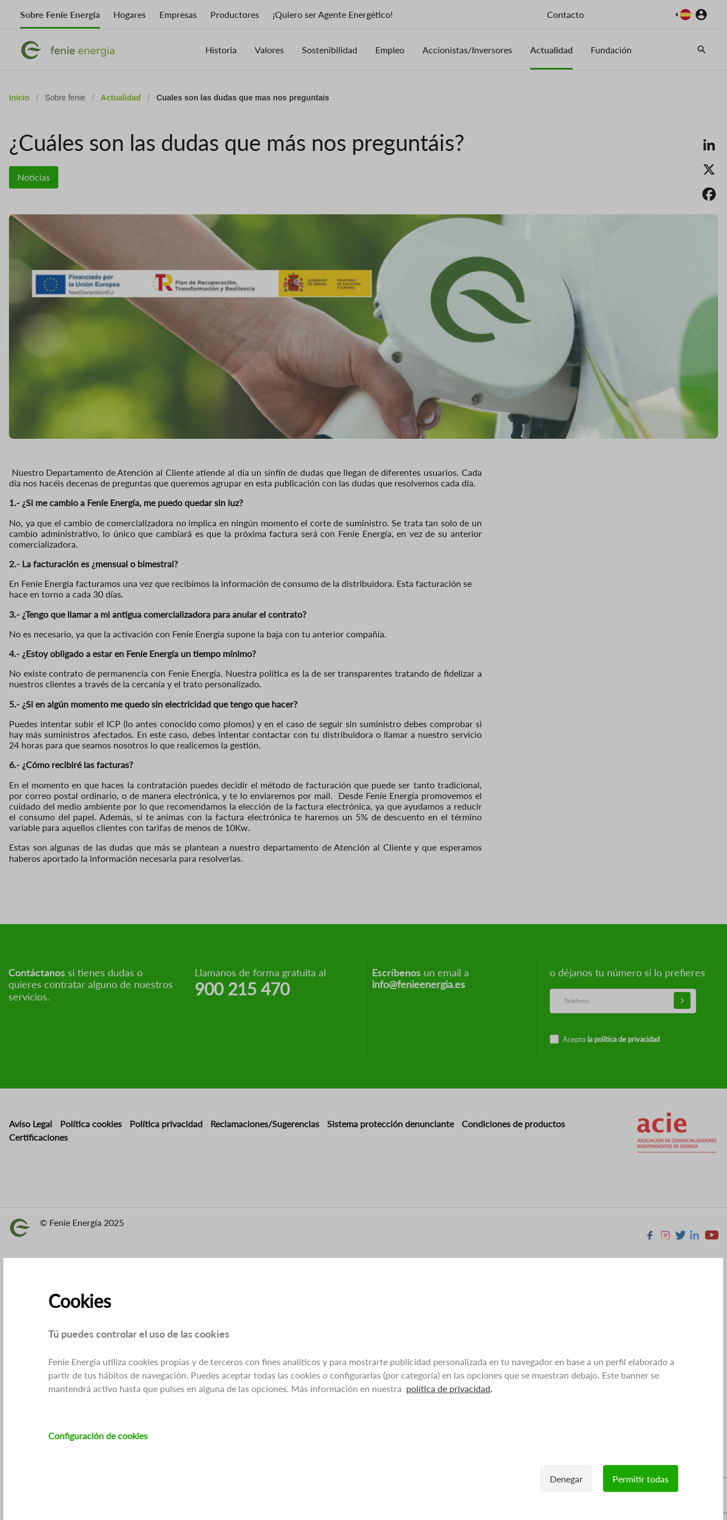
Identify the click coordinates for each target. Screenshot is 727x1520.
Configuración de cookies (98, 1435)
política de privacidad (448, 1388)
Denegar (566, 1478)
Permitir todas (641, 1478)
